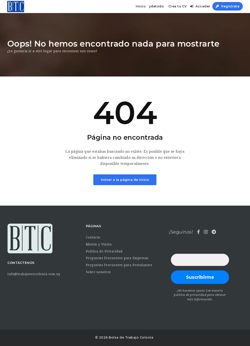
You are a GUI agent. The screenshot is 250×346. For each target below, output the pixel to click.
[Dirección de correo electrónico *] (200, 260)
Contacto (93, 237)
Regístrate (227, 6)
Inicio (141, 6)
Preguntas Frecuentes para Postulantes (119, 265)
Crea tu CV (177, 6)
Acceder (200, 6)
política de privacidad (190, 295)
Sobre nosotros (98, 272)
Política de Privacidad (104, 251)
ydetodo (156, 6)
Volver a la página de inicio (125, 180)
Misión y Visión (99, 244)
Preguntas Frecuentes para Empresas (117, 258)
